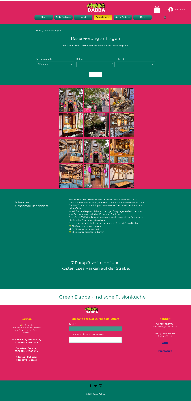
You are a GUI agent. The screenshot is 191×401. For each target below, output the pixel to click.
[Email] (94, 328)
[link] (157, 9)
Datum (79, 59)
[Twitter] (95, 386)
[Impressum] (164, 351)
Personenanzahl (44, 59)
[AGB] (164, 343)
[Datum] (93, 64)
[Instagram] (100, 386)
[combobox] (55, 64)
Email (72, 324)
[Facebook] (91, 386)
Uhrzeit (120, 59)
